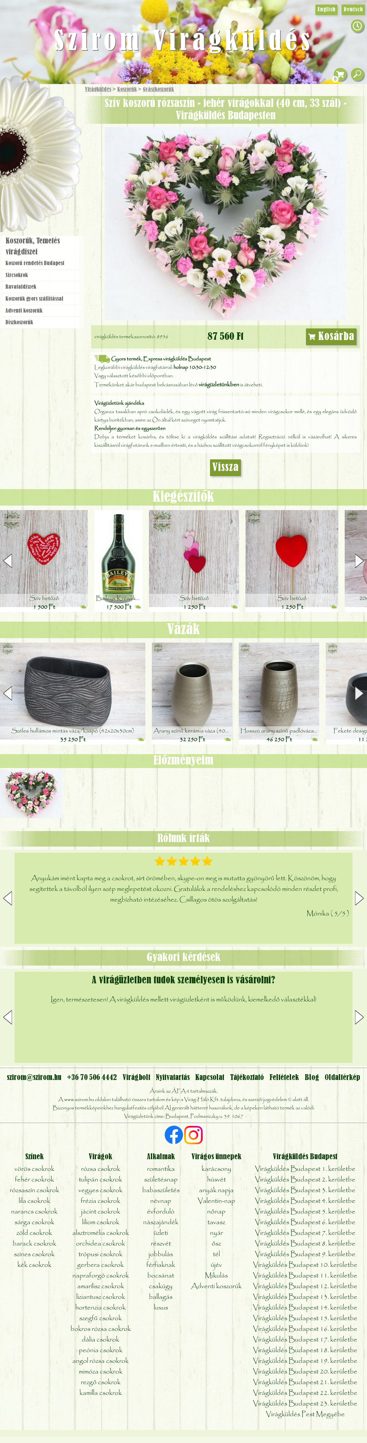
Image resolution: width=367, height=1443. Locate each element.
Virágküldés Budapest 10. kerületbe (305, 1265)
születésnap (161, 1179)
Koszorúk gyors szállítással (34, 299)
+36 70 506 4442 (92, 1077)
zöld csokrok (34, 1233)
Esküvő (56, 155)
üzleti (160, 1233)
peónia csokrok (100, 1350)
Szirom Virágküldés (183, 42)
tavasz (216, 1222)
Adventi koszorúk (23, 311)
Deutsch (353, 9)
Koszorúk (127, 89)
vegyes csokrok (100, 1190)
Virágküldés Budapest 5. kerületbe (305, 1211)
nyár (216, 1233)
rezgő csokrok (101, 1382)
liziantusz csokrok (100, 1297)
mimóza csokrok (100, 1371)
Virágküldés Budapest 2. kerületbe (305, 1179)
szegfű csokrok (100, 1318)
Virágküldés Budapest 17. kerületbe (305, 1339)
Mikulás (216, 1275)
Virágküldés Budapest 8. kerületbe (305, 1243)
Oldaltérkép (342, 1077)
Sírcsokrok (16, 275)
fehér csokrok (34, 1179)
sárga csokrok (34, 1222)
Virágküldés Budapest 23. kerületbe (305, 1403)
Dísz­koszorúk (19, 322)
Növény (55, 137)
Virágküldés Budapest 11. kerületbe (305, 1275)
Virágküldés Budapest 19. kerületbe (305, 1361)
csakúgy (161, 1286)
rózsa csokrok (100, 1169)
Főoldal (18, 100)
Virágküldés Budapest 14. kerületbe (305, 1307)
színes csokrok (34, 1254)
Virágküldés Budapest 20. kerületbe (305, 1371)
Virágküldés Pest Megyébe (305, 1414)
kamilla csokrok (100, 1393)
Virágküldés (98, 89)
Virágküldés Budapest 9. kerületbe (305, 1254)
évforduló (160, 1211)
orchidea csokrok (100, 1243)
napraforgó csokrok (100, 1275)
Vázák (183, 630)
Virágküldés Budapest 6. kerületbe (305, 1222)
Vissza (225, 468)
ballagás (161, 1297)
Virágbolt (39, 192)
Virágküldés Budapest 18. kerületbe (305, 1350)
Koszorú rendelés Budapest (34, 263)
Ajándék (31, 106)
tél (216, 1254)
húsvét (216, 1179)
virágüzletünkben (219, 385)
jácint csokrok (100, 1211)
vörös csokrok (34, 1169)
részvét (161, 1243)
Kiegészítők (183, 497)
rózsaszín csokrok (34, 1190)
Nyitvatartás (173, 1077)
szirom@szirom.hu (34, 1077)
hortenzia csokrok (100, 1307)
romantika (161, 1169)
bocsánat (160, 1275)
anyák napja (216, 1190)
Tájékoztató (247, 1077)
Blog (312, 1077)
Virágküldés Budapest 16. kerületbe (305, 1329)
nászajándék (160, 1222)
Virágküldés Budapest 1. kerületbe (305, 1169)
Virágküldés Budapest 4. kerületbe (305, 1201)
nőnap (216, 1211)
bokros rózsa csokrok (100, 1329)
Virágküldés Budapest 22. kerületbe (305, 1393)
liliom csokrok (100, 1222)
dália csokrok (100, 1339)
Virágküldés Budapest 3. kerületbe (305, 1190)
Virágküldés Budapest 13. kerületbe (305, 1297)
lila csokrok (34, 1201)
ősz (216, 1243)
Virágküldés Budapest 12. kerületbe (305, 1286)
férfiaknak (160, 1265)
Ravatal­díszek (20, 287)
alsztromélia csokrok (100, 1233)
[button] (359, 561)
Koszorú (49, 173)
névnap (160, 1201)
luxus (161, 1307)
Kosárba (331, 337)
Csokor (46, 121)
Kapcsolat (209, 1077)
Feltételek (284, 1077)
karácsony (216, 1169)
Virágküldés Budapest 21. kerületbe (305, 1382)
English (326, 9)
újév (216, 1265)
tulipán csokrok (100, 1179)
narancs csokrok (34, 1211)
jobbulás (161, 1254)
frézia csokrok (100, 1201)
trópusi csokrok (100, 1254)
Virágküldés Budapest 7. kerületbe (305, 1233)
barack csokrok (34, 1243)
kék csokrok (34, 1265)
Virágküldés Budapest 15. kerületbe (305, 1318)
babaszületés (161, 1190)
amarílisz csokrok (100, 1286)
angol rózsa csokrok (100, 1361)
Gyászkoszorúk (158, 89)
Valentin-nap (216, 1201)
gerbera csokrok (100, 1265)
